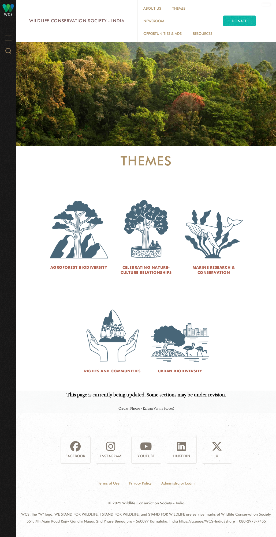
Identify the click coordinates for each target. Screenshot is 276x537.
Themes (178, 8)
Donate (239, 21)
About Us (152, 8)
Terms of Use (109, 483)
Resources (202, 33)
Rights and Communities (112, 371)
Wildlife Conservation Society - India (77, 20)
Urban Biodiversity (180, 371)
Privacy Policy (140, 483)
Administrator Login (178, 483)
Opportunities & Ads (162, 33)
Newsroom (153, 21)
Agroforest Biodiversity (78, 267)
